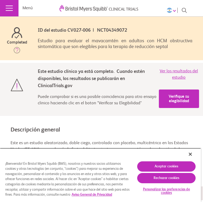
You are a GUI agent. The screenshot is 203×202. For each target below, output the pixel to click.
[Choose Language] (172, 10)
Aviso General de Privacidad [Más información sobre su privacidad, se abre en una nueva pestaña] (92, 194)
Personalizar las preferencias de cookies (166, 191)
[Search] (184, 10)
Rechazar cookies (166, 178)
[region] (100, 175)
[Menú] (9, 8)
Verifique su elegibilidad (179, 99)
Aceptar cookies (166, 166)
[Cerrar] (190, 154)
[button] (16, 51)
